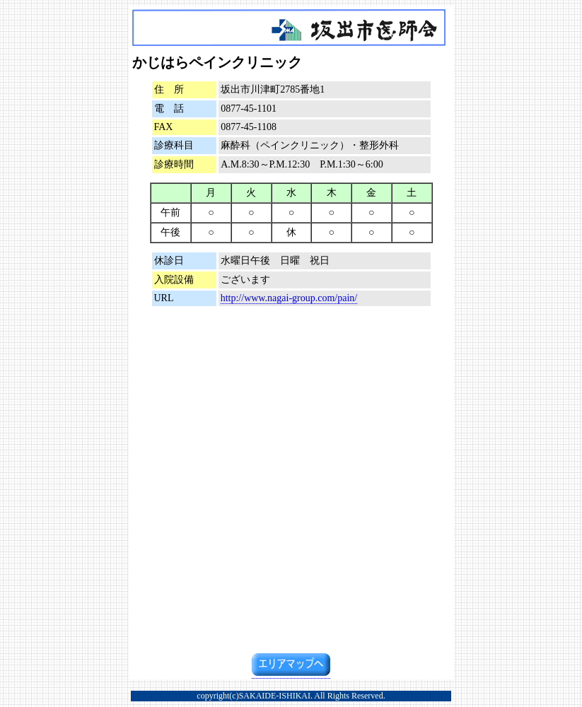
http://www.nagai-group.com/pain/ (289, 298)
